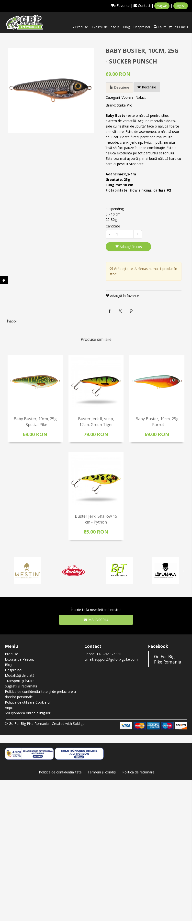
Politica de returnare (138, 772)
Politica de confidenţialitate (60, 772)
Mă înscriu (96, 619)
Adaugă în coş (128, 246)
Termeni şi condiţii (102, 772)
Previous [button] (9, 570)
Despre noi (142, 27)
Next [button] (183, 570)
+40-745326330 (108, 654)
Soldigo (79, 723)
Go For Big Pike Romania (167, 659)
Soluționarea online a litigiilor (27, 713)
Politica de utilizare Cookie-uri (28, 702)
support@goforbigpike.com (116, 659)
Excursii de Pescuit (105, 27)
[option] (51, 90)
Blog (126, 27)
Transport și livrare (19, 680)
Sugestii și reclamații (21, 686)
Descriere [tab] (119, 87)
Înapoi (12, 321)
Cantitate (113, 226)
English (180, 6)
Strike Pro (124, 105)
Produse (80, 27)
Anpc (9, 707)
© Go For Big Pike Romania (27, 723)
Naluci (140, 97)
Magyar (162, 6)
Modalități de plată (19, 675)
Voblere (128, 97)
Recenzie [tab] (146, 87)
